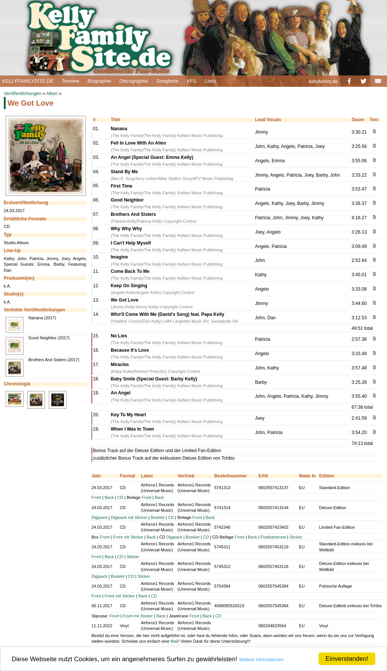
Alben (52, 93)
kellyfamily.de (323, 81)
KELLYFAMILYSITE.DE (27, 81)
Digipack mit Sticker (129, 517)
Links (210, 81)
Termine (70, 81)
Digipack (99, 517)
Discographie (133, 81)
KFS (191, 81)
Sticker (295, 537)
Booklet (158, 517)
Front (96, 497)
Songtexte (167, 81)
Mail (174, 641)
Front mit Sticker (128, 537)
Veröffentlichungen (22, 93)
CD (120, 497)
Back (109, 497)
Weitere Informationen (261, 659)
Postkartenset (273, 537)
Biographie (99, 81)
